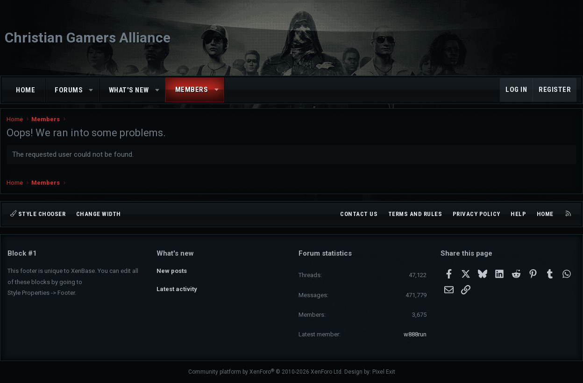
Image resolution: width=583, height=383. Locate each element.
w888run (415, 334)
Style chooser (37, 213)
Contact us (358, 213)
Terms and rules (415, 213)
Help (518, 213)
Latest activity (176, 286)
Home (25, 90)
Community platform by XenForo (265, 372)
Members (191, 89)
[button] (91, 90)
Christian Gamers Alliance (88, 37)
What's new (129, 90)
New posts (171, 269)
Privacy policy (476, 213)
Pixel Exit (383, 372)
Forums (69, 90)
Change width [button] (98, 213)
